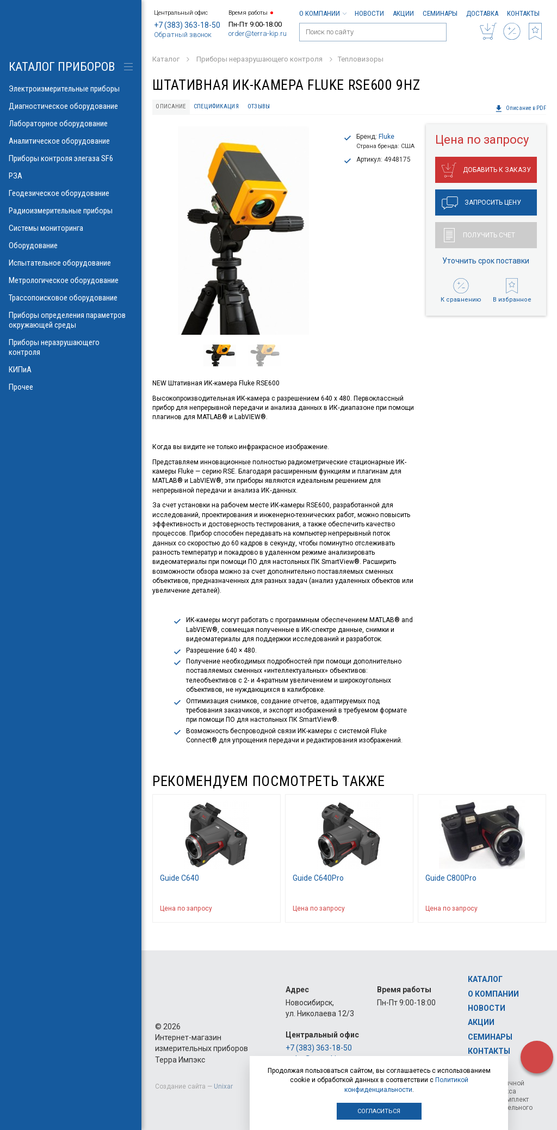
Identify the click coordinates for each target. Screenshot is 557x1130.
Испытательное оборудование (71, 263)
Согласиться (378, 1111)
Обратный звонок (183, 34)
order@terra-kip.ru (257, 33)
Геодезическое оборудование (71, 193)
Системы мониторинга (71, 228)
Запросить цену (481, 203)
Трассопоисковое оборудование (71, 298)
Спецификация (216, 106)
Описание (171, 106)
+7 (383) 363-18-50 (187, 25)
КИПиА (71, 369)
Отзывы (258, 106)
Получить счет (479, 235)
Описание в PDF (520, 108)
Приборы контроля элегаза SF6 (71, 158)
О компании (322, 13)
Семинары (440, 13)
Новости (369, 13)
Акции (403, 13)
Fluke (386, 136)
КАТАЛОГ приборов (62, 66)
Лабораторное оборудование (71, 123)
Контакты (523, 13)
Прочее (71, 387)
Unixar (223, 1086)
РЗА (71, 176)
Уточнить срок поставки (485, 260)
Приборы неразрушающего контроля (71, 347)
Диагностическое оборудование (71, 106)
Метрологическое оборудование (71, 280)
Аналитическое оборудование (71, 141)
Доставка (482, 13)
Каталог (485, 979)
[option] (243, 230)
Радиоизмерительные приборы (71, 211)
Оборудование (71, 245)
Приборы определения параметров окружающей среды (71, 320)
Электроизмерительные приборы (71, 89)
